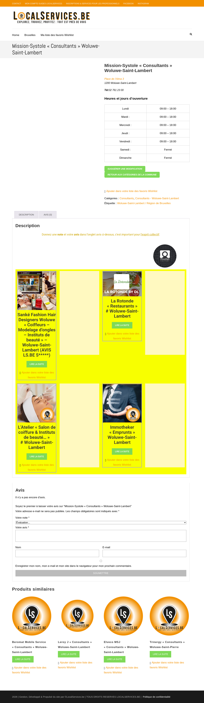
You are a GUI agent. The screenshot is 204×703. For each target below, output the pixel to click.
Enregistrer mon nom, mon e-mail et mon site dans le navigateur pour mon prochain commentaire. (73, 565)
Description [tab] (26, 214)
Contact (16, 4)
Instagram (143, 4)
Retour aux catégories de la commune (132, 174)
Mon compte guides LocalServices (43, 4)
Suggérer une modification (125, 169)
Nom (18, 547)
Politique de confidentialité (156, 696)
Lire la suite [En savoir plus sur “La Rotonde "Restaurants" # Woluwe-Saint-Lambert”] (122, 325)
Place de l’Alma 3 (114, 79)
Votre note (22, 517)
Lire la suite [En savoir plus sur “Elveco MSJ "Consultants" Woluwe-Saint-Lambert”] (114, 659)
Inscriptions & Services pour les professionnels (92, 4)
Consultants (127, 198)
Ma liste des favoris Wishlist (57, 35)
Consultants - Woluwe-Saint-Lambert (157, 198)
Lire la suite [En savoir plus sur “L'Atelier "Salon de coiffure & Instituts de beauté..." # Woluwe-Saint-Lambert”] (37, 456)
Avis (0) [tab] (48, 214)
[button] (130, 191)
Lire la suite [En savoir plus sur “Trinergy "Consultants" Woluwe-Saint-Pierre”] (160, 654)
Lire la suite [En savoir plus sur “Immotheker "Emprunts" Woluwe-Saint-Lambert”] (122, 451)
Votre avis (22, 527)
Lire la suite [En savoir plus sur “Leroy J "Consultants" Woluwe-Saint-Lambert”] (68, 654)
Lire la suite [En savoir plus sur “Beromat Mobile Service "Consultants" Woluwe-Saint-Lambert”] (22, 659)
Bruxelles (29, 35)
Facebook (128, 4)
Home (15, 35)
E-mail (106, 547)
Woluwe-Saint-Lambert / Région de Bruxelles (144, 203)
